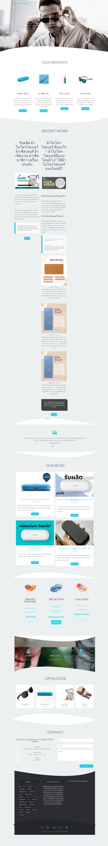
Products (84, 3)
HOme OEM (21, 809)
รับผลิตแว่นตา (31, 802)
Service (58, 30)
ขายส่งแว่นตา (22, 789)
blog (38, 501)
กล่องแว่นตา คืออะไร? (35, 548)
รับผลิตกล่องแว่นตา (23, 791)
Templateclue (64, 831)
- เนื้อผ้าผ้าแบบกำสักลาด (54, 239)
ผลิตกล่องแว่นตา (28, 794)
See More (82, 619)
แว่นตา (27, 796)
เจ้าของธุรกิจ (32, 804)
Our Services (37, 550)
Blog (74, 3)
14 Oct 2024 (73, 503)
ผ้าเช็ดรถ (28, 809)
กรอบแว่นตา (34, 799)
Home (60, 3)
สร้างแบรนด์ (21, 815)
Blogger (85, 781)
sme (29, 799)
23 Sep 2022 (32, 550)
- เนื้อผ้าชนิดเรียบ (48, 239)
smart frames (47, 245)
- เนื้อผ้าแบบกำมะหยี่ (58, 239)
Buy (94, 3)
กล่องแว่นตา (30, 786)
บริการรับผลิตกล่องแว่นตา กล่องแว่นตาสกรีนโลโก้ (34, 499)
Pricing (78, 3)
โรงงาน (20, 807)
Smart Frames (18, 195)
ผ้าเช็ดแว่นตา (28, 812)
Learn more (30, 622)
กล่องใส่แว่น (31, 791)
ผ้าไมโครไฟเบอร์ (22, 802)
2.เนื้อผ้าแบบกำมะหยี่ (54, 335)
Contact (90, 3)
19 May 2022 (73, 551)
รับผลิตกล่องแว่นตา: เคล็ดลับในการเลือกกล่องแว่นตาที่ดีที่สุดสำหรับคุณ (74, 500)
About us (50, 30)
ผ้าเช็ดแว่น (21, 812)
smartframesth (20, 3)
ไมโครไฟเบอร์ (27, 807)
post (24, 786)
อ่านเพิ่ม (27, 238)
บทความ (21, 794)
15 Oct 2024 (33, 501)
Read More (22, 110)
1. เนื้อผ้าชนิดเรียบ (54, 287)
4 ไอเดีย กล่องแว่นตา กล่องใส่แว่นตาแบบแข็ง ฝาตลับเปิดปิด (74, 548)
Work (70, 3)
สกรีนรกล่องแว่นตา (23, 804)
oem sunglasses (22, 799)
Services (66, 3)
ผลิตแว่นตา (21, 796)
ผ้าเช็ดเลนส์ (34, 809)
